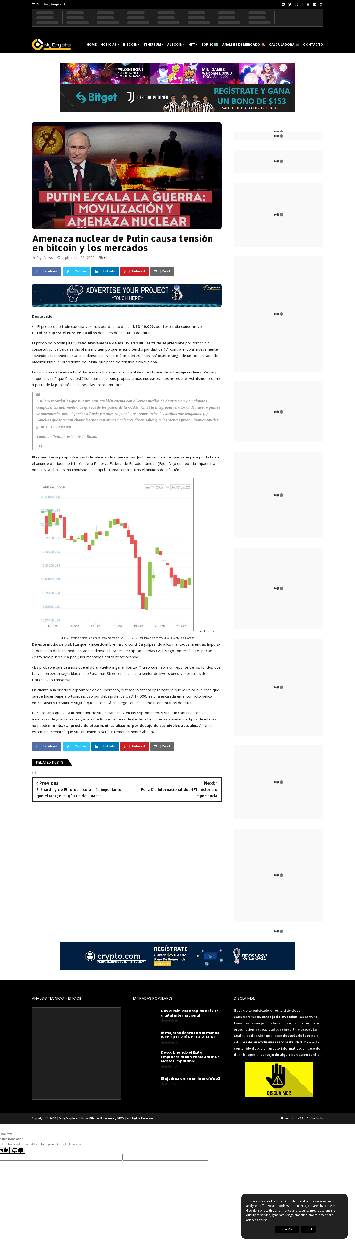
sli (105, 257)
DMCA (300, 1118)
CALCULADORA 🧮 (284, 44)
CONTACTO (313, 44)
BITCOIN (130, 44)
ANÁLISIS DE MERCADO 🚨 (243, 44)
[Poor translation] (17, 1150)
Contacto (316, 1118)
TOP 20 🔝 (209, 44)
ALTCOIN (174, 44)
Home (285, 1118)
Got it (308, 1229)
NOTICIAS (108, 44)
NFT (191, 44)
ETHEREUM (152, 44)
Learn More (287, 1229)
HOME (92, 44)
